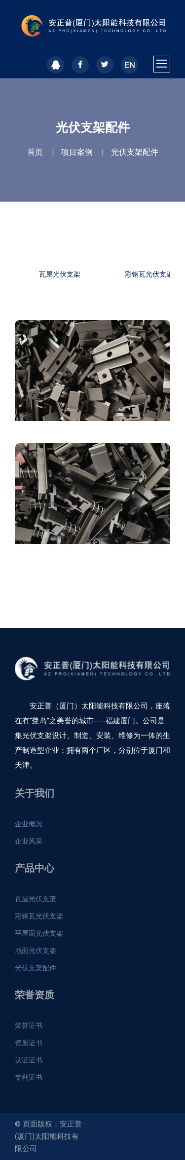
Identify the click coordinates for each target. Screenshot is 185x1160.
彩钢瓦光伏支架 (39, 916)
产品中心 (34, 868)
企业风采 (28, 841)
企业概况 (28, 824)
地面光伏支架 (35, 950)
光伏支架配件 (134, 152)
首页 (35, 152)
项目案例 (77, 152)
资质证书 (28, 1043)
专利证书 (28, 1077)
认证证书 (28, 1060)
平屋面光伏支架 (39, 933)
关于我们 (34, 793)
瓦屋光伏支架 (59, 274)
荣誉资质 (34, 995)
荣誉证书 (28, 1025)
